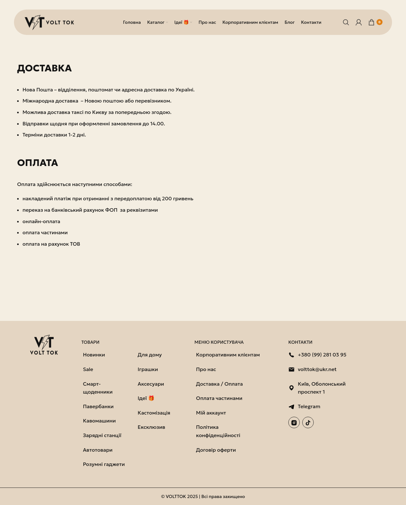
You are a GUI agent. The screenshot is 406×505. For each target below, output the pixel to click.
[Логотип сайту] (50, 21)
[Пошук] (346, 22)
